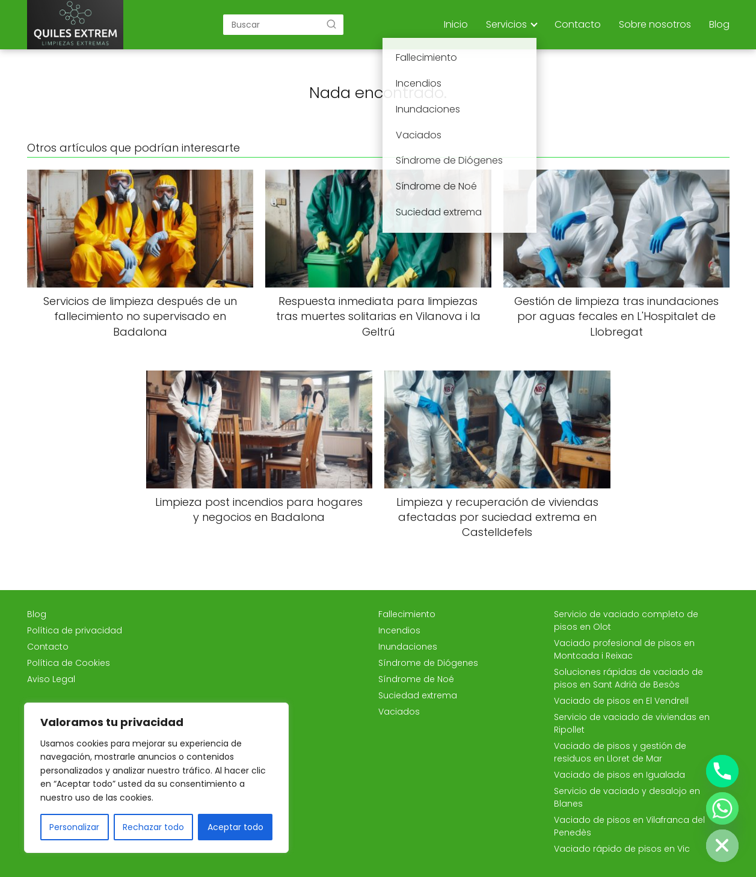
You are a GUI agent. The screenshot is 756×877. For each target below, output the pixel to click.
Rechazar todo (153, 827)
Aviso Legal (51, 679)
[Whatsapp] (722, 808)
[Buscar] (331, 24)
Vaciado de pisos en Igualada (619, 775)
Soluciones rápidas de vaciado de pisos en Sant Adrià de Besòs (628, 678)
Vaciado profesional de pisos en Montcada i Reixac (624, 649)
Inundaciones (407, 647)
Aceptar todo (235, 827)
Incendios (399, 630)
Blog (719, 24)
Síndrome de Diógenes (428, 663)
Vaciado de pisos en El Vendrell (621, 701)
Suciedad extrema (417, 695)
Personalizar (74, 827)
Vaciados (399, 712)
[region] (156, 778)
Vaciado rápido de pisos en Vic (622, 849)
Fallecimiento (406, 614)
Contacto (578, 24)
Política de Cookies (68, 663)
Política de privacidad (74, 630)
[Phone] (722, 771)
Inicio (456, 24)
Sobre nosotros (655, 24)
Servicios (506, 24)
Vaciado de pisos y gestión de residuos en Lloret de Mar (620, 752)
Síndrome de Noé (416, 679)
